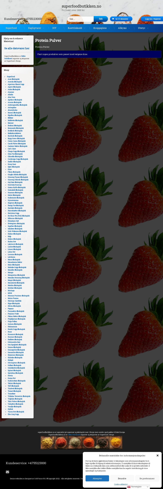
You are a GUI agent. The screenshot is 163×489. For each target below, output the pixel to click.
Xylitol (8, 409)
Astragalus (10, 107)
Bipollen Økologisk (13, 115)
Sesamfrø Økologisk (13, 352)
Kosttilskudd (75, 25)
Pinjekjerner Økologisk (14, 319)
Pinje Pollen (10, 321)
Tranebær (9, 394)
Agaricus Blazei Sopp (14, 84)
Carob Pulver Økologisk (15, 143)
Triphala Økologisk (13, 399)
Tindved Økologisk (13, 388)
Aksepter (97, 478)
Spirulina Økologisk (13, 373)
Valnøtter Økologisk (13, 404)
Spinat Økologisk (12, 370)
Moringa (9, 290)
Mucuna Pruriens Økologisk (16, 296)
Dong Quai (10, 164)
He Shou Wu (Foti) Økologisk (17, 216)
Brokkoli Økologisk (13, 131)
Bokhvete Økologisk (13, 120)
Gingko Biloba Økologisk (15, 174)
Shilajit (8, 360)
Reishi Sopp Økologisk (14, 329)
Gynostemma (11, 200)
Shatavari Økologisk (13, 355)
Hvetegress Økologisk (14, 223)
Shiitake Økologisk (13, 357)
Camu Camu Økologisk (14, 141)
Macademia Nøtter (13, 262)
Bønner (8, 123)
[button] (157, 455)
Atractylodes (10, 110)
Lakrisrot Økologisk (13, 244)
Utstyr (141, 25)
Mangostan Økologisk (14, 275)
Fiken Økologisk (12, 172)
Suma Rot (9, 378)
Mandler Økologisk (13, 270)
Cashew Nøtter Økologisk (15, 146)
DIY (54, 25)
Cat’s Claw (10, 149)
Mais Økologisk (12, 265)
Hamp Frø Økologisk (13, 205)
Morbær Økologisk (13, 288)
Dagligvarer (34, 25)
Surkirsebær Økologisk (14, 381)
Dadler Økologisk (12, 162)
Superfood (11, 25)
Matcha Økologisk (12, 285)
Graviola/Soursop (12, 185)
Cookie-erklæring (121, 484)
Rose (8, 332)
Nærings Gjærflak (12, 301)
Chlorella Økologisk (13, 156)
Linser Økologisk (12, 249)
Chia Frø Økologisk (13, 154)
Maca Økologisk (12, 259)
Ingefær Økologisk (13, 226)
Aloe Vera (9, 97)
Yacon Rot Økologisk (14, 412)
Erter (7, 169)
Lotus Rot (9, 252)
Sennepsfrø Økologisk (14, 350)
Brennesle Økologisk (13, 128)
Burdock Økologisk (13, 136)
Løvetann (9, 257)
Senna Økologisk (12, 347)
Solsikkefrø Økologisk (14, 368)
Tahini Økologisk (12, 383)
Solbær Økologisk (12, 365)
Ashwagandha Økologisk (15, 105)
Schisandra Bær (12, 342)
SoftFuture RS (39, 478)
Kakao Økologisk (12, 234)
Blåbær (8, 118)
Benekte (122, 478)
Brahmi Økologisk (13, 125)
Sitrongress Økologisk (14, 363)
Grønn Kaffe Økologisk (14, 187)
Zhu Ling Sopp (11, 414)
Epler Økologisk (12, 167)
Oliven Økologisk (12, 306)
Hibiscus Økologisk (13, 218)
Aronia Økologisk (12, 102)
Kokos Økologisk (12, 239)
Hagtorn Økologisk (13, 203)
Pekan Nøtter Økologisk (15, 316)
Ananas (9, 92)
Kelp (7, 236)
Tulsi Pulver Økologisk (14, 401)
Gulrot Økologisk (12, 195)
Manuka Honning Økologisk (16, 278)
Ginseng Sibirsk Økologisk (16, 180)
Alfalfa (8, 94)
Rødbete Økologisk (13, 339)
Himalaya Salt (11, 221)
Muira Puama (11, 298)
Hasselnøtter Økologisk (15, 210)
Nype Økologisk (12, 303)
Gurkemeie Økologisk (14, 198)
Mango (8, 272)
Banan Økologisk (12, 113)
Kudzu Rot (10, 241)
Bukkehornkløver (12, 133)
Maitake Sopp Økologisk (15, 267)
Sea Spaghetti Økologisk (15, 345)
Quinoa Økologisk (12, 324)
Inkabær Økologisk (13, 229)
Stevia (8, 375)
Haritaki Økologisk (13, 208)
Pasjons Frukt (11, 314)
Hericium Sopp (11, 213)
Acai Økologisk (11, 79)
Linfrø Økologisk (12, 247)
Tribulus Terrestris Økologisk (17, 396)
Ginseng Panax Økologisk (16, 177)
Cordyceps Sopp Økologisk (16, 159)
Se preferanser (147, 478)
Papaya (8, 308)
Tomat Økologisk (12, 391)
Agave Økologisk (12, 87)
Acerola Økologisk (13, 82)
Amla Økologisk (12, 89)
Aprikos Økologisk (13, 100)
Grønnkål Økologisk (13, 190)
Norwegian (134, 486)
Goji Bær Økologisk (13, 182)
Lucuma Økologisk (13, 254)
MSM (8, 293)
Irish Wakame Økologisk (15, 231)
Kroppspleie (100, 25)
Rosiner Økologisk (13, 337)
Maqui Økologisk (12, 280)
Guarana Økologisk (13, 192)
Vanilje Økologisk (12, 406)
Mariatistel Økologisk (14, 283)
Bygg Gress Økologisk (14, 138)
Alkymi (122, 25)
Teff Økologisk (11, 386)
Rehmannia (10, 327)
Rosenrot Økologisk (13, 334)
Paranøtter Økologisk (14, 311)
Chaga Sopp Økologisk (14, 151)
